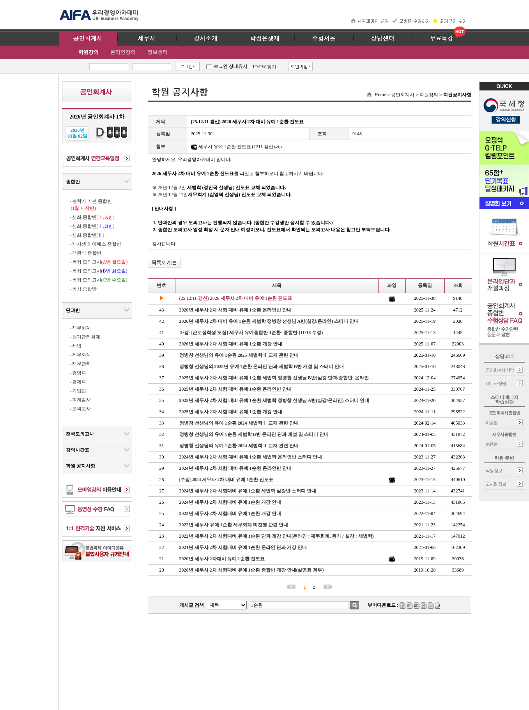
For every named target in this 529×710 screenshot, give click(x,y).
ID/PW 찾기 (265, 66)
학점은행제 (265, 38)
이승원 (491, 422)
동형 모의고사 (100, 262)
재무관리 (81, 364)
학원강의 (88, 52)
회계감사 (81, 399)
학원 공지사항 (80, 466)
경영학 (79, 372)
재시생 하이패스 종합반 (96, 244)
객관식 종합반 (86, 253)
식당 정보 (494, 470)
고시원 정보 (496, 484)
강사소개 (206, 38)
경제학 (79, 381)
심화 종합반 (93, 217)
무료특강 (441, 38)
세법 (76, 346)
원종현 (491, 444)
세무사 (147, 38)
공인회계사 (88, 38)
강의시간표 (77, 450)
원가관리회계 (86, 337)
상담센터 (383, 38)
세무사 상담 (496, 383)
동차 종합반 (84, 289)
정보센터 (157, 52)
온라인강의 (123, 52)
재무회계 (81, 328)
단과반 (73, 310)
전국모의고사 (80, 434)
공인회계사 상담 (500, 370)
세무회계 (81, 355)
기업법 (79, 390)
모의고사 (81, 408)
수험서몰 (324, 38)
